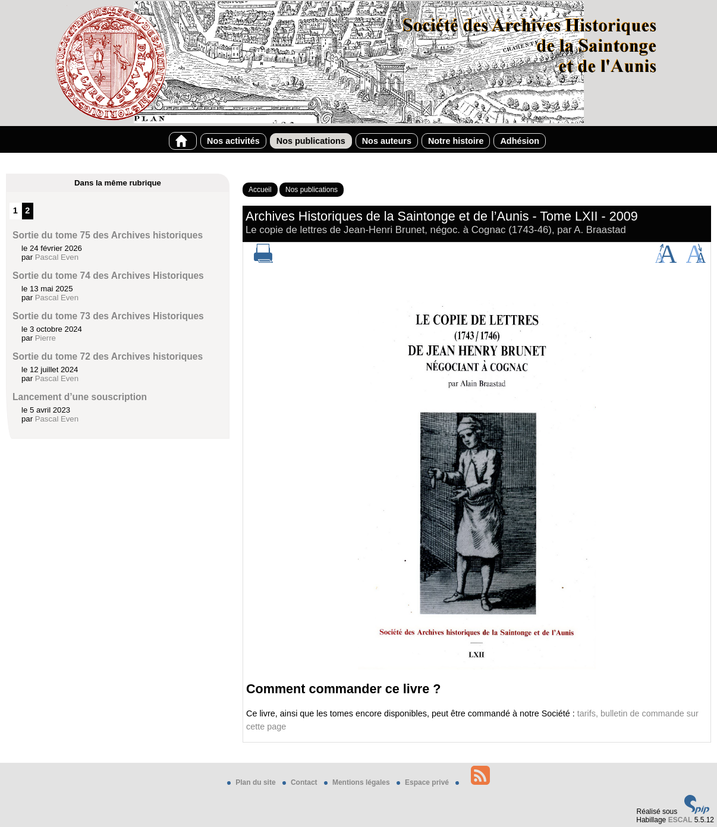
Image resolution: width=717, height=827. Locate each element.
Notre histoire (456, 141)
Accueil (260, 189)
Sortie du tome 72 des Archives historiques (107, 356)
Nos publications (310, 141)
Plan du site (252, 782)
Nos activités (233, 141)
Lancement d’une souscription (79, 397)
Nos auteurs (386, 141)
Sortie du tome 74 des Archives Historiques (108, 276)
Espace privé (424, 782)
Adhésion (519, 141)
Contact (300, 782)
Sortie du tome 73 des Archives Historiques (108, 316)
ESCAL (680, 820)
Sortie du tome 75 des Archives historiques (107, 235)
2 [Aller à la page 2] (27, 210)
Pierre (45, 338)
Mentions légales (358, 782)
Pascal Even (56, 257)
